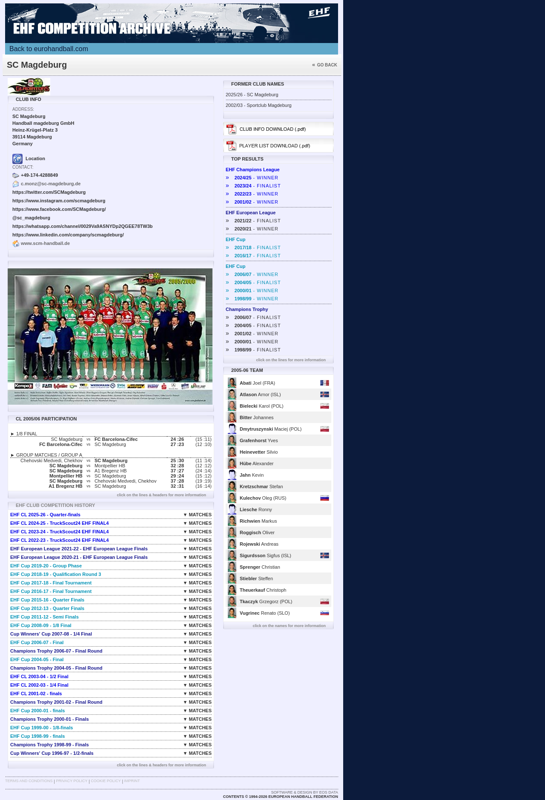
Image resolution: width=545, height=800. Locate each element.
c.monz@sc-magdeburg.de (50, 183)
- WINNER (252, 177)
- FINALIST (253, 185)
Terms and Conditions (29, 781)
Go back (324, 65)
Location (28, 158)
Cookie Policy (105, 781)
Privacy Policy (71, 781)
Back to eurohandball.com (48, 48)
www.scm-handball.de (45, 243)
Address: (23, 109)
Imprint (132, 781)
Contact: (22, 167)
